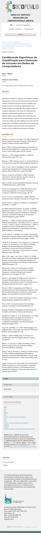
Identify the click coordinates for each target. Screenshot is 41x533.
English (5, 465)
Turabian (6, 427)
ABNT (5, 407)
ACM (5, 409)
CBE (5, 415)
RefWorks (6, 425)
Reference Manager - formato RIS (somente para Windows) (19, 429)
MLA (5, 421)
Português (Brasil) (8, 462)
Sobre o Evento (15, 29)
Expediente (29, 29)
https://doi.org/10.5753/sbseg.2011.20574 (19, 86)
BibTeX (6, 413)
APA (5, 411)
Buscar (20, 34)
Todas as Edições (23, 25)
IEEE (5, 419)
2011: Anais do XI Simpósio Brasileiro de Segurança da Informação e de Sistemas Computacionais (17, 46)
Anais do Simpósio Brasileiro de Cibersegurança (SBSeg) (20, 18)
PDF (6, 378)
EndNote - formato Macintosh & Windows (15, 417)
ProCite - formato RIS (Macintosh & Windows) (16, 423)
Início (4, 42)
